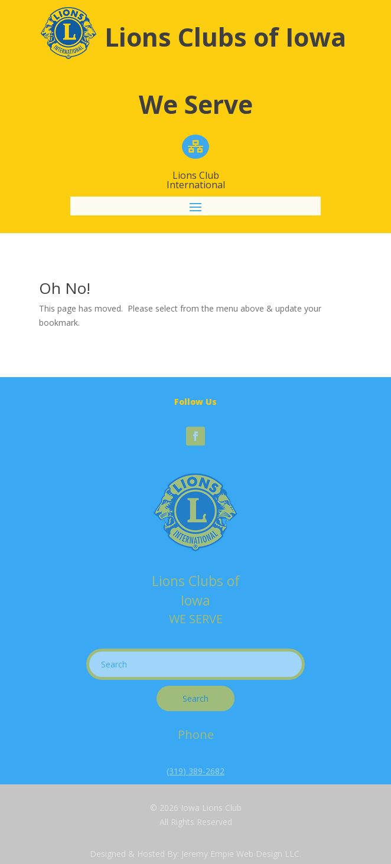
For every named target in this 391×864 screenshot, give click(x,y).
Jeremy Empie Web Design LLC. (241, 853)
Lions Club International (196, 180)
